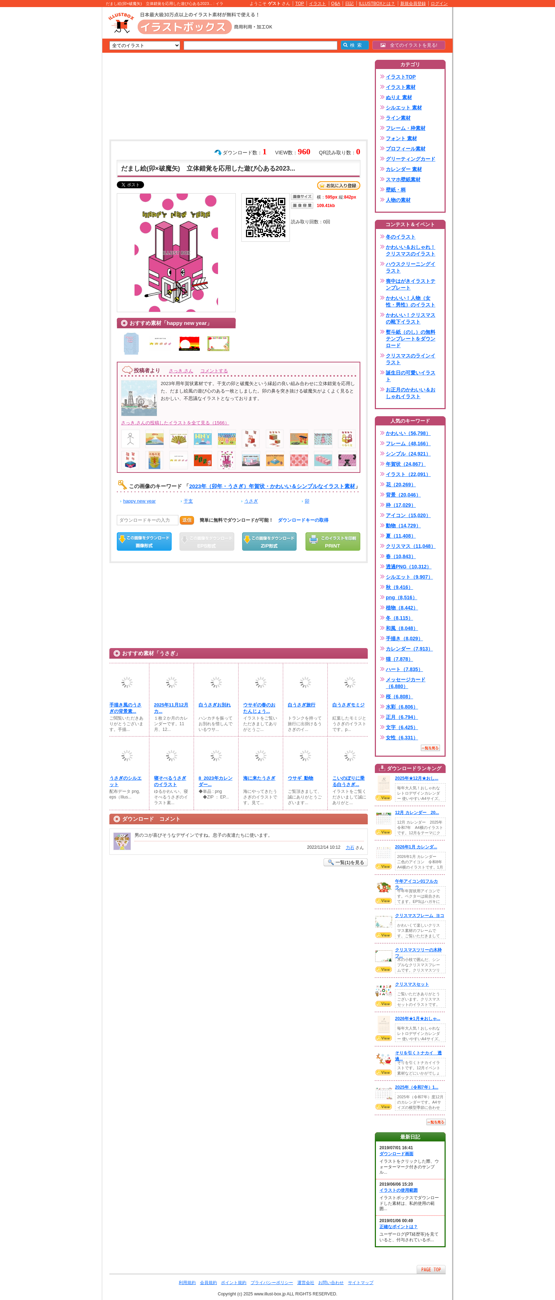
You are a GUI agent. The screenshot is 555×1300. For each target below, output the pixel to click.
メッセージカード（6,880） (405, 683)
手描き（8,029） (404, 638)
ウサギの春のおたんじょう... (259, 708)
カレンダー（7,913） (409, 649)
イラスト (317, 3)
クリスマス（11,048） (411, 546)
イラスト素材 (401, 87)
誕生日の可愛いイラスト (410, 376)
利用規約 (187, 1282)
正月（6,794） (402, 717)
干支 (188, 501)
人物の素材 (398, 200)
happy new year (139, 501)
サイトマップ (360, 1282)
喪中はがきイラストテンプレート (410, 284)
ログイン (439, 3)
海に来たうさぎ (259, 778)
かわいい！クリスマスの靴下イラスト (410, 318)
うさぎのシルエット (125, 781)
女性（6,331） (402, 737)
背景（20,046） (403, 495)
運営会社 (305, 1282)
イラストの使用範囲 (398, 1190)
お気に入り (338, 185)
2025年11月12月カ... (171, 708)
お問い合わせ (331, 1282)
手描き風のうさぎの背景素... (125, 708)
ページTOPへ (431, 1269)
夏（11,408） (401, 536)
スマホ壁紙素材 (403, 179)
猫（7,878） (399, 659)
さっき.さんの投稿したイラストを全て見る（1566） (175, 422)
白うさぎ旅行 (301, 705)
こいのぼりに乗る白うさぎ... (348, 781)
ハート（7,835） (404, 669)
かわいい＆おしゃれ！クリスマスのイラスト (410, 250)
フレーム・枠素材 (405, 128)
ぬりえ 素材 (399, 97)
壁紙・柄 (396, 190)
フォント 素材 (401, 138)
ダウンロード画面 (396, 1153)
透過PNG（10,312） (408, 566)
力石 (350, 847)
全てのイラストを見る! (409, 45)
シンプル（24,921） (408, 454)
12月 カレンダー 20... (417, 812)
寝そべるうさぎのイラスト (170, 781)
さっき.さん (181, 370)
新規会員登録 (413, 3)
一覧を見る (430, 748)
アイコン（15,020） (408, 515)
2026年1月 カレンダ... (416, 846)
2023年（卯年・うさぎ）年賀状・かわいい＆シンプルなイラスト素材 (272, 486)
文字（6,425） (402, 727)
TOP (299, 3)
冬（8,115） (399, 618)
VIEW (384, 798)
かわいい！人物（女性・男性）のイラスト (410, 301)
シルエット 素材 (404, 107)
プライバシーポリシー (272, 1282)
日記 (349, 3)
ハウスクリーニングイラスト (410, 267)
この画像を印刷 (332, 541)
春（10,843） (401, 556)
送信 (186, 520)
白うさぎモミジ (348, 705)
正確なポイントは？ (398, 1226)
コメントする (214, 370)
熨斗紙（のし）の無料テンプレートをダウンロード (410, 338)
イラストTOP (401, 77)
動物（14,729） (403, 525)
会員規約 (208, 1282)
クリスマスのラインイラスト (410, 359)
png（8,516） (401, 597)
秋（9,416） (399, 587)
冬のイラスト (401, 237)
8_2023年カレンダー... (216, 781)
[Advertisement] (68, 117)
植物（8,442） (402, 608)
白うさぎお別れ (215, 705)
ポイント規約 (233, 1282)
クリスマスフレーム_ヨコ (419, 915)
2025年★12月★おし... (416, 778)
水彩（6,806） (402, 707)
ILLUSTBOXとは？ (377, 3)
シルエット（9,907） (409, 577)
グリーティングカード (410, 159)
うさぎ (251, 501)
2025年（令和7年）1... (416, 1087)
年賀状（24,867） (406, 464)
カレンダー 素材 (404, 169)
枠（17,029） (401, 505)
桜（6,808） (399, 696)
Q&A (336, 3)
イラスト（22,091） (408, 474)
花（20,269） (401, 484)
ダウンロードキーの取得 (303, 520)
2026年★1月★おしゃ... (417, 1018)
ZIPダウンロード (269, 541)
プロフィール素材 (405, 148)
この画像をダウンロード (144, 541)
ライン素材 (398, 118)
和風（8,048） (402, 628)
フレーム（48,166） (408, 443)
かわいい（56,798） (408, 433)
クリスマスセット (412, 984)
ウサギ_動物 (300, 778)
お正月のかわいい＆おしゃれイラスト (410, 393)
